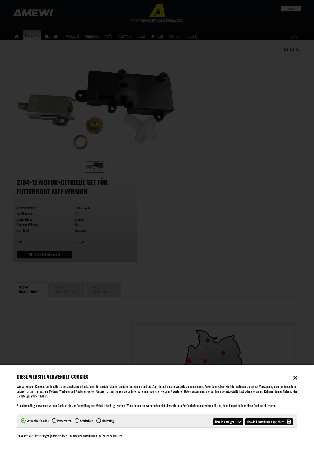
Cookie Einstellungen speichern (269, 421)
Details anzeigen (228, 421)
